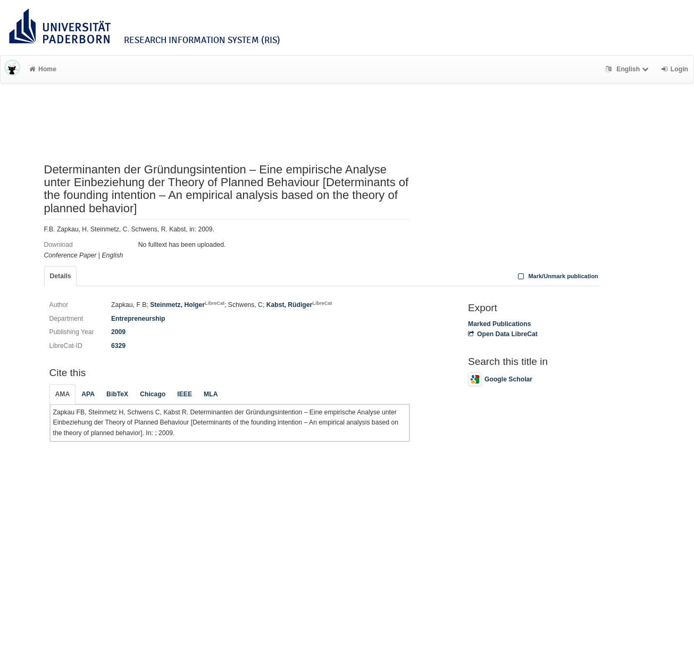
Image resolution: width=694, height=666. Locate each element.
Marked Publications (499, 324)
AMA (62, 394)
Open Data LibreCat (503, 334)
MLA (211, 394)
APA (88, 394)
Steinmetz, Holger (187, 305)
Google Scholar (500, 379)
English (628, 69)
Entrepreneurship (138, 318)
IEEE (184, 394)
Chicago (152, 394)
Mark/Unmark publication (557, 276)
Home (42, 69)
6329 (118, 345)
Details (60, 276)
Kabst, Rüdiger (299, 305)
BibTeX (117, 394)
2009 (118, 332)
